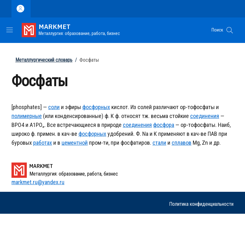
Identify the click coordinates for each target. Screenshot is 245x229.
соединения (204, 116)
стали (159, 142)
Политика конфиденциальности (201, 204)
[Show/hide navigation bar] (9, 30)
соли (54, 107)
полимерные (26, 116)
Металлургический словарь (43, 60)
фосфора (163, 124)
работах (42, 142)
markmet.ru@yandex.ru (37, 182)
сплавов (181, 142)
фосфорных (96, 107)
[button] (230, 30)
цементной (75, 142)
